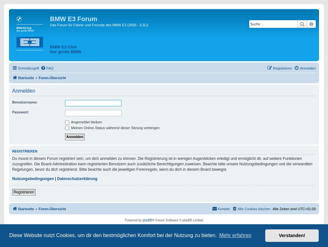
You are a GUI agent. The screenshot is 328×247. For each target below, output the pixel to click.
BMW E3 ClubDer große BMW (65, 49)
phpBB (147, 220)
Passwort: (20, 112)
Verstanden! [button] (292, 235)
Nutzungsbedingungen (33, 179)
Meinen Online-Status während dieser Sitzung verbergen (112, 128)
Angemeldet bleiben (83, 122)
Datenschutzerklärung (77, 179)
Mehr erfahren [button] (235, 235)
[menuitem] (47, 68)
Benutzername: (24, 102)
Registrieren (23, 192)
